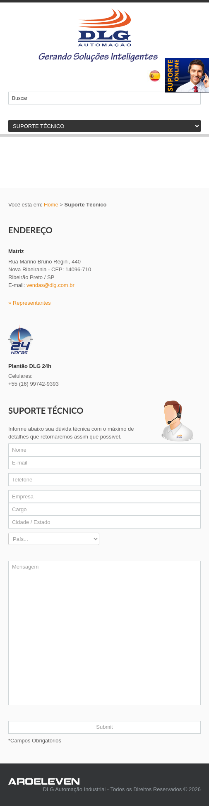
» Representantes (29, 303)
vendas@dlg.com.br (50, 285)
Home (51, 205)
